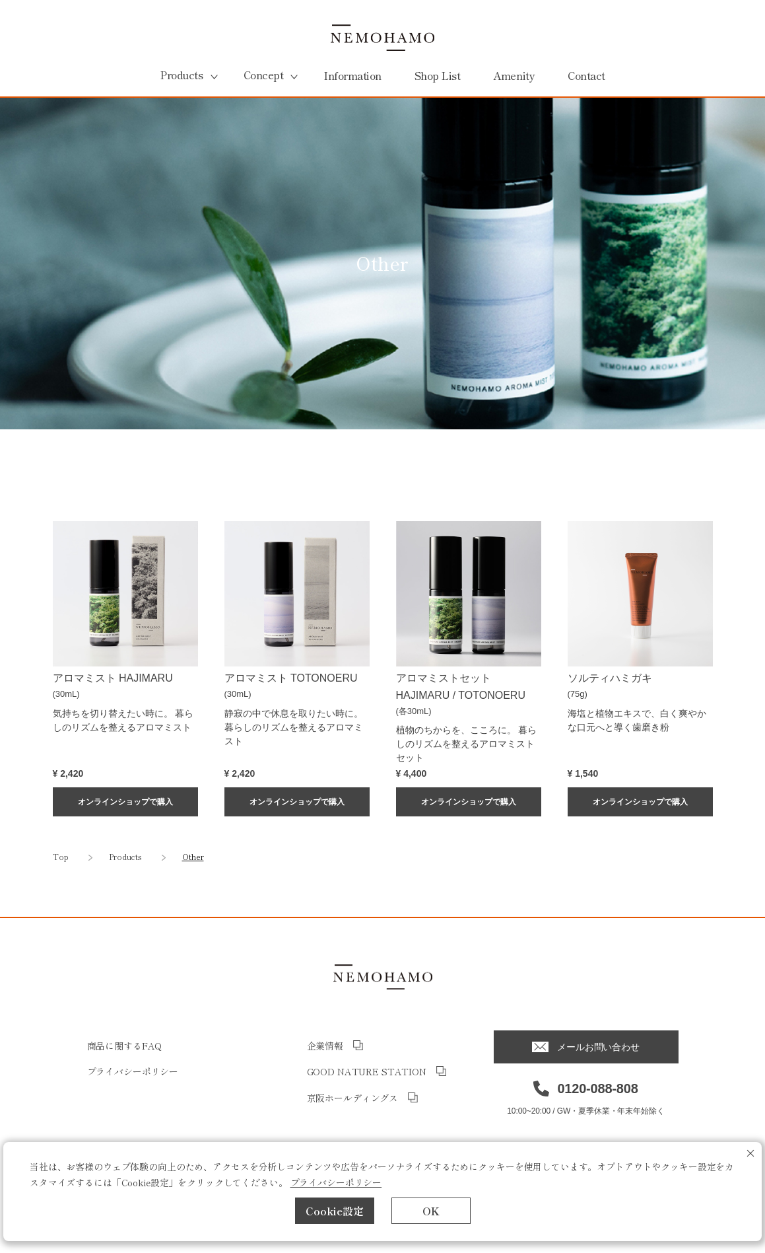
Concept (264, 75)
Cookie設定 (335, 1211)
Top (61, 856)
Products (125, 856)
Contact (586, 75)
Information (352, 75)
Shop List (438, 75)
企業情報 (325, 1045)
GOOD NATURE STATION (366, 1071)
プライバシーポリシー (336, 1182)
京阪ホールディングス (353, 1097)
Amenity (514, 75)
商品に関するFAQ (124, 1045)
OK (431, 1211)
